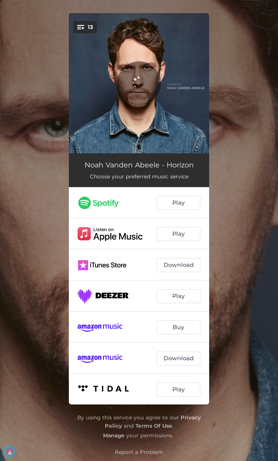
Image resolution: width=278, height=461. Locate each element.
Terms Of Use (153, 425)
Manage (114, 435)
